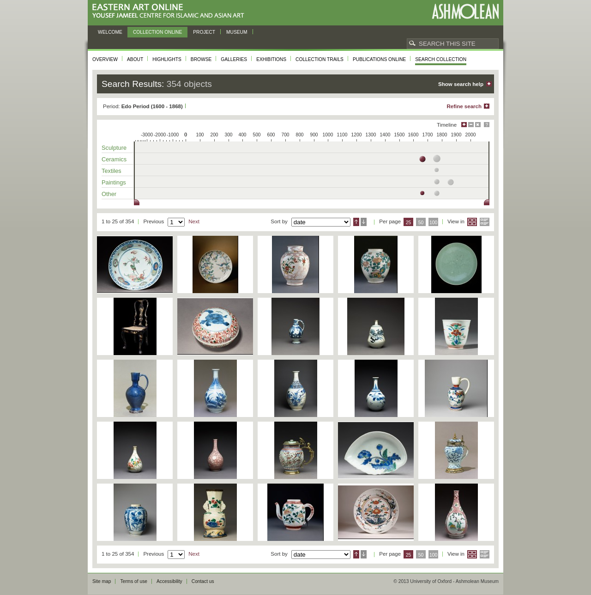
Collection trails (320, 59)
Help (486, 124)
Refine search (464, 106)
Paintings (114, 182)
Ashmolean (465, 11)
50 (421, 222)
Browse (201, 59)
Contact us (203, 581)
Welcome (110, 32)
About (135, 59)
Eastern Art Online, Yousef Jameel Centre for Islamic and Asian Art (170, 11)
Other (109, 193)
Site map (101, 581)
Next (193, 221)
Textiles (111, 170)
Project (204, 32)
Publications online (379, 59)
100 (433, 222)
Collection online (157, 32)
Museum (236, 32)
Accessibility (169, 581)
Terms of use (133, 581)
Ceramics (114, 159)
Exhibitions (271, 59)
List (484, 222)
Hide (478, 124)
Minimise (471, 124)
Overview (105, 59)
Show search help (460, 84)
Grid (472, 222)
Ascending (356, 222)
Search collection (440, 59)
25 (408, 222)
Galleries (234, 59)
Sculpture (114, 147)
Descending (364, 222)
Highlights (166, 59)
